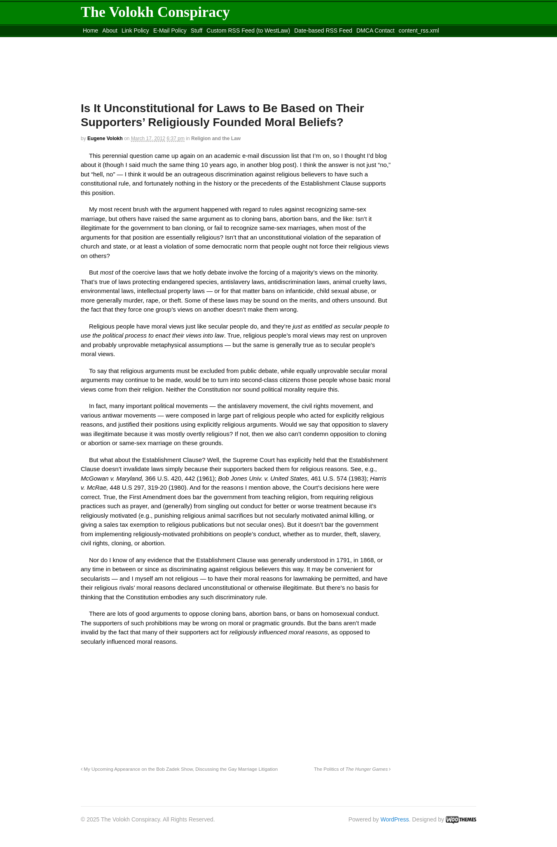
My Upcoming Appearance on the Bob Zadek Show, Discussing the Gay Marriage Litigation (179, 769)
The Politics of (352, 769)
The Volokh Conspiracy (155, 12)
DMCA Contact (375, 30)
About (109, 30)
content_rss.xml (419, 30)
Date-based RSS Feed (323, 30)
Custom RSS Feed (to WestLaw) (248, 30)
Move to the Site (126, 41)
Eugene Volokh (105, 138)
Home (90, 30)
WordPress (395, 819)
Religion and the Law (216, 138)
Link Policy (135, 30)
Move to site (200, 41)
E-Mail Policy (170, 30)
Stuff (197, 30)
